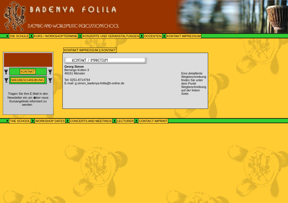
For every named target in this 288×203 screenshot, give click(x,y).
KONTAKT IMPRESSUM (184, 36)
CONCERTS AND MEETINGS (91, 121)
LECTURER (125, 121)
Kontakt (28, 71)
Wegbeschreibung (28, 80)
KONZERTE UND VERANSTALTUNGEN (111, 36)
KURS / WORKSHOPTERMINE (56, 36)
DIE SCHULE (19, 36)
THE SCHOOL (20, 121)
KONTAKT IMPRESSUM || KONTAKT (90, 50)
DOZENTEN (152, 36)
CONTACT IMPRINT (153, 121)
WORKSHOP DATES (50, 121)
